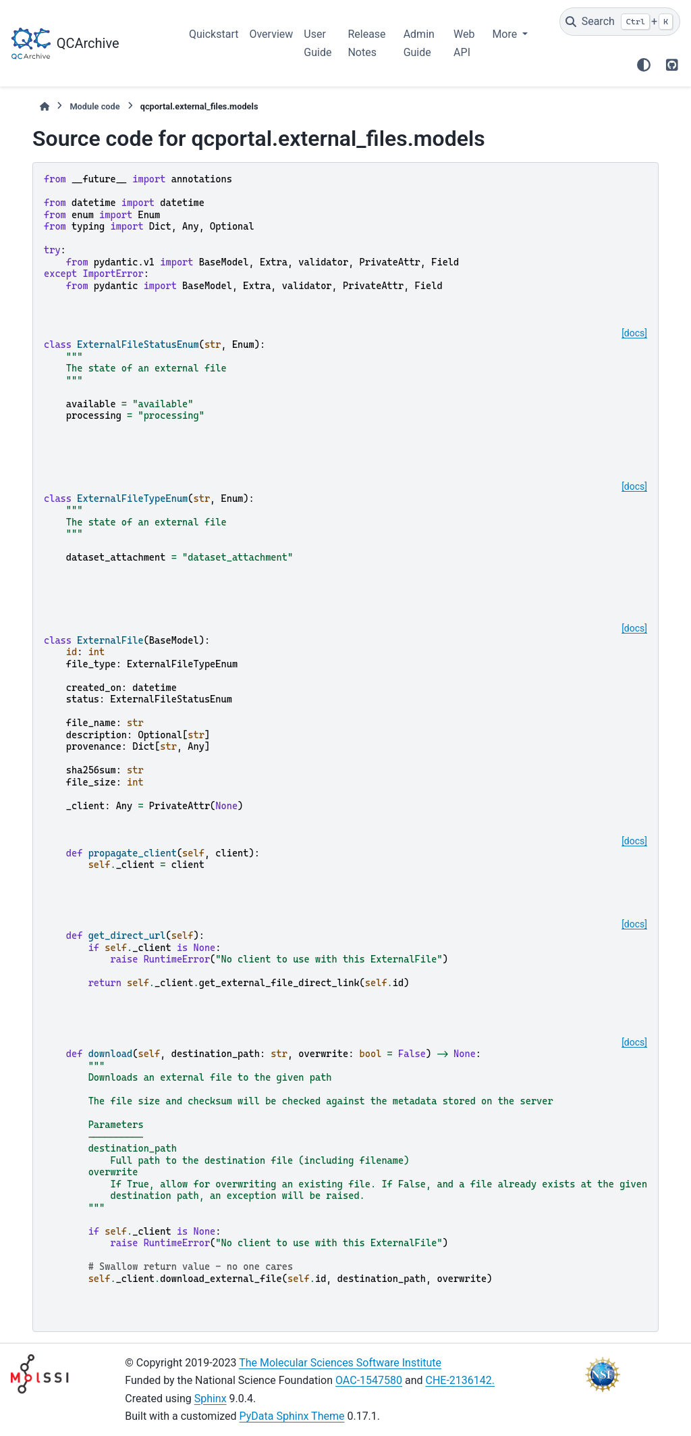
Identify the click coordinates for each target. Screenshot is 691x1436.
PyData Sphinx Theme (292, 1416)
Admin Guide (419, 43)
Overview (271, 34)
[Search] (619, 21)
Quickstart (213, 34)
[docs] (634, 333)
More (506, 34)
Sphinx (210, 1398)
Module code (94, 106)
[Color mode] (644, 64)
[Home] (44, 106)
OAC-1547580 (368, 1380)
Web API (463, 43)
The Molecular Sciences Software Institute (340, 1362)
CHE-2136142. (460, 1380)
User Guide (317, 43)
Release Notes (366, 43)
